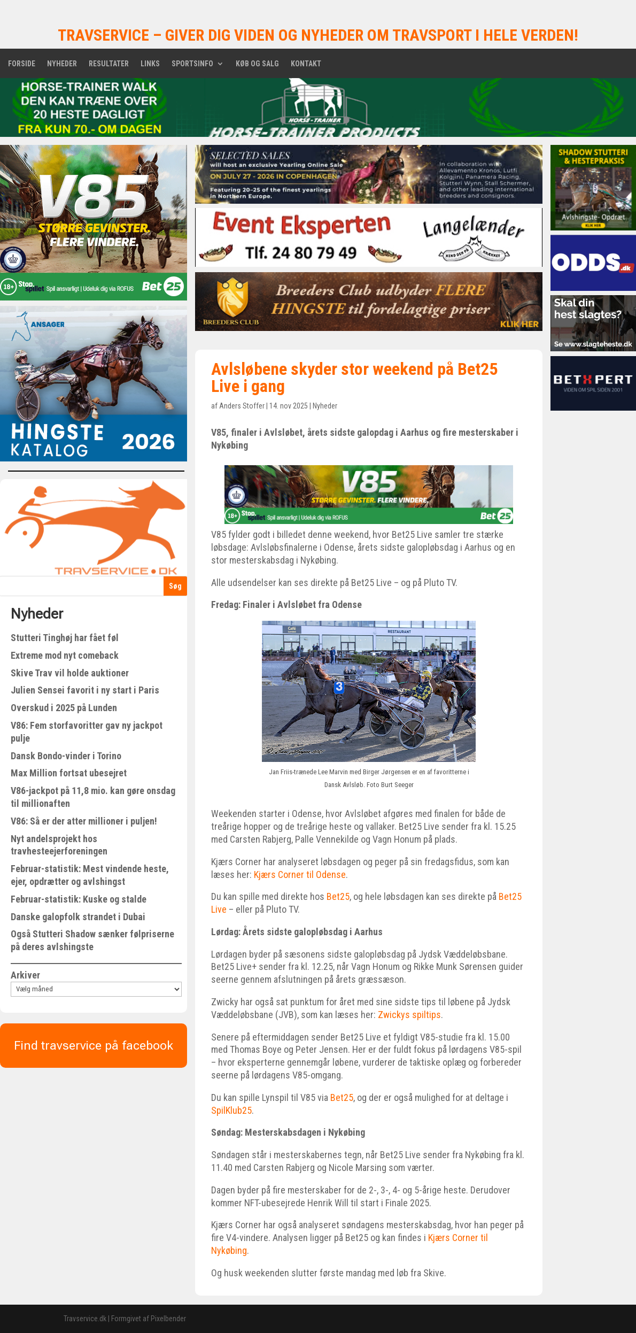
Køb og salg (257, 64)
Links (150, 64)
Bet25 (338, 896)
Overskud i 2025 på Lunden (64, 707)
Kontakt (306, 64)
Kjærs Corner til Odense (300, 874)
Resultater (109, 64)
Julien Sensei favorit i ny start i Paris (85, 690)
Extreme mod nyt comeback (65, 655)
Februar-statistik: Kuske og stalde (78, 899)
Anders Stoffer (242, 406)
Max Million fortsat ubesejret (69, 773)
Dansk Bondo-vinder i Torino (66, 755)
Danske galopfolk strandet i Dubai (78, 916)
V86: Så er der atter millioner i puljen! (84, 821)
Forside (21, 64)
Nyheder (62, 64)
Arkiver (25, 975)
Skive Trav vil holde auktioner (70, 673)
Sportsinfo (192, 64)
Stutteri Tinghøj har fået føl (65, 637)
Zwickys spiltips (409, 1014)
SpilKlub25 (231, 1110)
